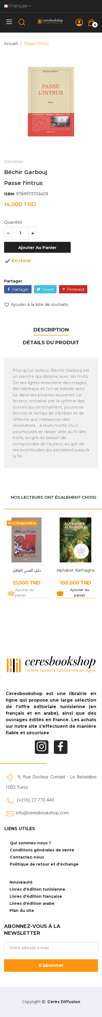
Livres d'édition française (36, 896)
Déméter (13, 161)
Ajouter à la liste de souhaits (36, 304)
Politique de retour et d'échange (44, 864)
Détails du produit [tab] (51, 343)
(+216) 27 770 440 (35, 800)
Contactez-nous (27, 857)
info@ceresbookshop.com (42, 812)
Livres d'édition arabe (32, 903)
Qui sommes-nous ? (30, 843)
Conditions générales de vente (42, 850)
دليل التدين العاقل (27, 570)
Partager (20, 289)
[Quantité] (20, 233)
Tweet (48, 289)
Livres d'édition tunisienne (37, 889)
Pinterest (76, 289)
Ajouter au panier (37, 247)
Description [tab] (51, 330)
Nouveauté (21, 882)
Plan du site (22, 910)
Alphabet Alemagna (75, 570)
